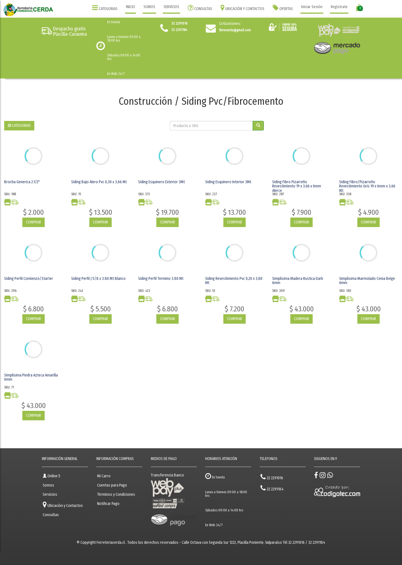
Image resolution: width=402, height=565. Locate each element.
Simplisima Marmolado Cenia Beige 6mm (367, 280)
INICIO (130, 6)
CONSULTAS (200, 7)
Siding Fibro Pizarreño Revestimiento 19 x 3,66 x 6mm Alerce (296, 186)
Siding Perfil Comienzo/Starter (28, 278)
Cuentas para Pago (112, 485)
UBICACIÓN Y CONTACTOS (242, 7)
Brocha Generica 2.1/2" (22, 182)
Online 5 (51, 476)
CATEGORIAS (105, 7)
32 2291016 (271, 476)
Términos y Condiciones (116, 494)
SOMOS (149, 6)
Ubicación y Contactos (63, 504)
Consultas (51, 514)
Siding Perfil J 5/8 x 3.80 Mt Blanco (98, 278)
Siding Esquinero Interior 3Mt (228, 182)
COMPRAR (33, 222)
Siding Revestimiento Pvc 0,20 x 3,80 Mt (233, 280)
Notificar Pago (108, 503)
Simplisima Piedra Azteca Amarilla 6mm (31, 377)
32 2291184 (272, 488)
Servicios (50, 494)
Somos (48, 485)
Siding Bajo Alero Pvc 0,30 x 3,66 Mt (99, 182)
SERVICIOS (171, 6)
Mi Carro (104, 476)
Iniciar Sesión (311, 6)
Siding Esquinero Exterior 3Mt (161, 182)
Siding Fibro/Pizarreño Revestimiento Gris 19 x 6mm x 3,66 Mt (367, 186)
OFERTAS (283, 7)
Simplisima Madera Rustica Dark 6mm (297, 280)
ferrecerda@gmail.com (235, 30)
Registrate (339, 6)
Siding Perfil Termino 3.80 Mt (160, 278)
